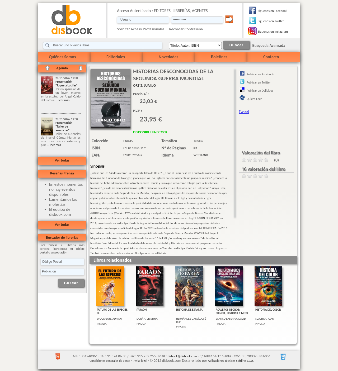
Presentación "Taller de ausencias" (64, 126)
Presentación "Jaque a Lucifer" (66, 83)
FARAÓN (142, 309)
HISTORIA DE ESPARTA (189, 309)
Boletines (219, 56)
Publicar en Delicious (260, 90)
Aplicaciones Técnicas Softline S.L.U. (231, 361)
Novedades (168, 56)
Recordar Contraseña (186, 29)
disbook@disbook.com (182, 356)
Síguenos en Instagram (273, 31)
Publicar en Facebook (260, 74)
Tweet (244, 111)
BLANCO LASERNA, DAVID (231, 318)
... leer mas (62, 100)
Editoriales (115, 56)
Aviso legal (140, 361)
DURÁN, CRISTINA (147, 318)
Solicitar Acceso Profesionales (141, 29)
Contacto (271, 56)
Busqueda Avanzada (268, 45)
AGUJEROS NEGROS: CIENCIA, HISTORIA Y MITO (232, 311)
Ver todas (62, 160)
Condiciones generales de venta (110, 361)
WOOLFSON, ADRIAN (109, 318)
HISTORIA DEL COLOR (268, 309)
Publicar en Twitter (259, 82)
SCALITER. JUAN (264, 318)
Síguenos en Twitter (271, 21)
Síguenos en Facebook (272, 11)
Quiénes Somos (62, 56)
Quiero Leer (254, 99)
